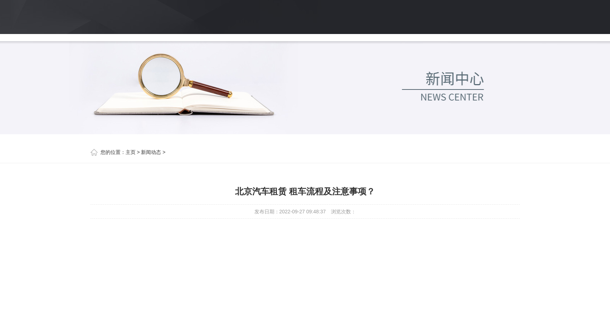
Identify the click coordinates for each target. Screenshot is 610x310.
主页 (131, 152)
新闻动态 (151, 152)
